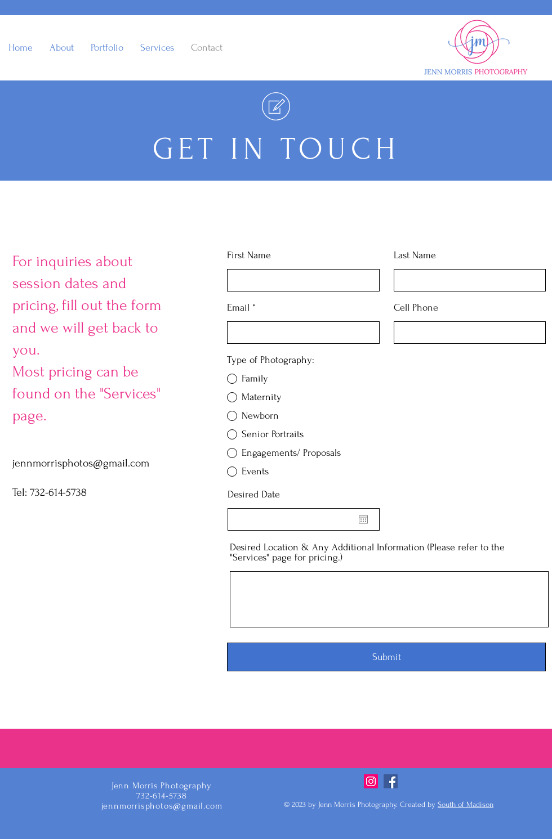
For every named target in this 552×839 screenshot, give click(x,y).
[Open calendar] (363, 519)
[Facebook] (391, 781)
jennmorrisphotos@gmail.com (80, 463)
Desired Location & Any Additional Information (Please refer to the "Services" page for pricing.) (367, 552)
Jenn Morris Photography (162, 785)
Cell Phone (416, 308)
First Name (249, 255)
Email (238, 308)
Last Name (415, 255)
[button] (107, 48)
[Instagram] (371, 781)
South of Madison (465, 804)
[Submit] (386, 657)
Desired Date (254, 495)
